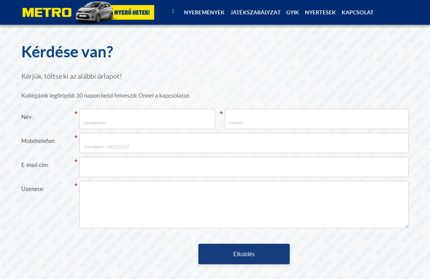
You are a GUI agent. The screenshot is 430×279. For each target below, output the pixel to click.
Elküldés (244, 254)
